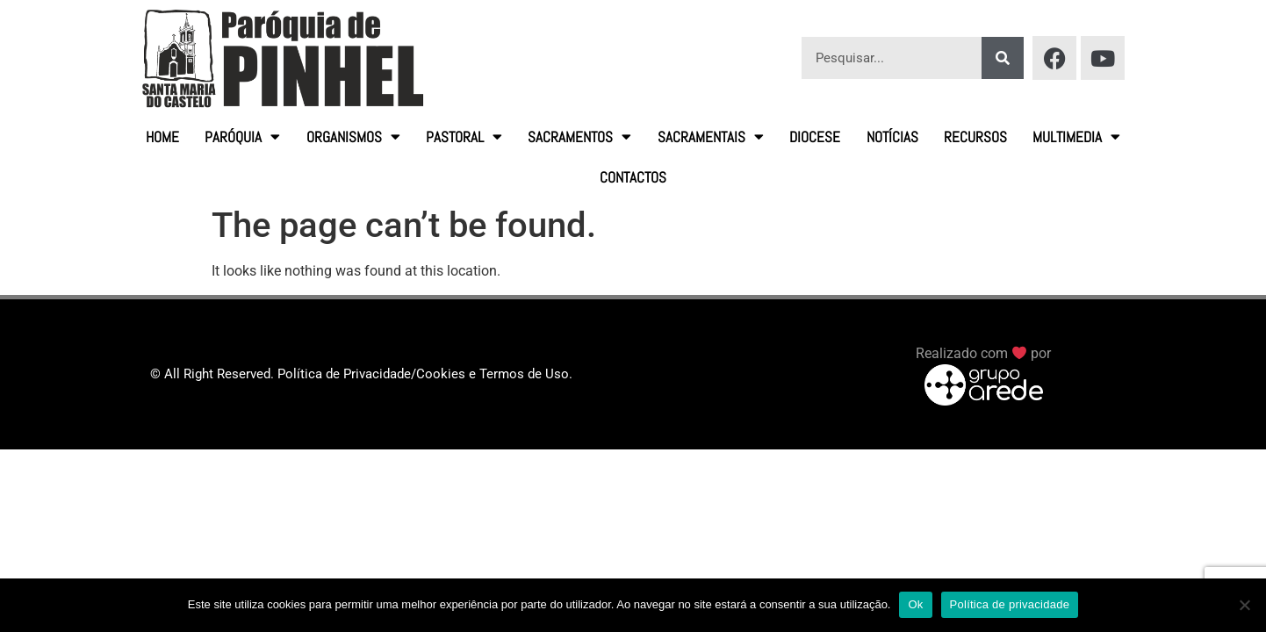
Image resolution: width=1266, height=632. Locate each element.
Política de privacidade (1010, 604)
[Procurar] (1003, 58)
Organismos (353, 136)
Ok (915, 604)
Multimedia (1076, 136)
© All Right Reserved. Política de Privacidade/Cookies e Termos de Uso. (361, 374)
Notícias (892, 137)
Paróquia (242, 136)
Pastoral (464, 136)
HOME (162, 137)
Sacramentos (579, 136)
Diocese (814, 137)
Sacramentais (711, 136)
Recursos (975, 137)
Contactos (633, 177)
